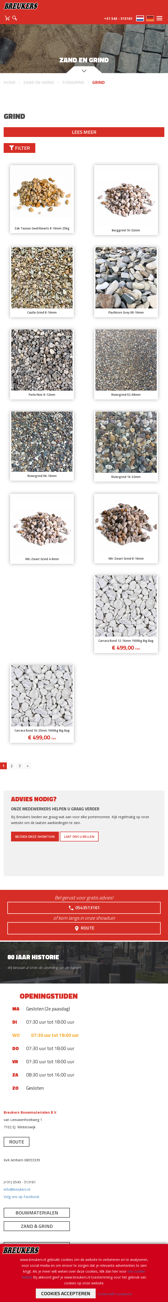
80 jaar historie (33, 957)
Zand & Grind (37, 1226)
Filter (19, 148)
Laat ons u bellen (79, 836)
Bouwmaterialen (36, 1212)
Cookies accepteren (65, 1293)
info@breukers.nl (17, 1189)
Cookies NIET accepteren (115, 1294)
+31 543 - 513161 (118, 18)
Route (84, 928)
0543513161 (84, 907)
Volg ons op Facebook (21, 1196)
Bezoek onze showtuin (35, 836)
